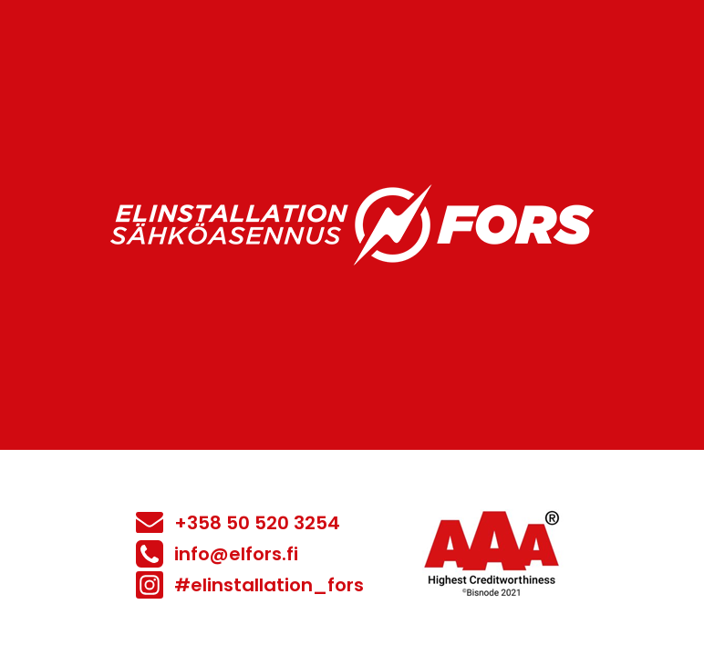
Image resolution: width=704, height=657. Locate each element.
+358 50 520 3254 (257, 523)
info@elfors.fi (236, 554)
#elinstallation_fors (269, 585)
